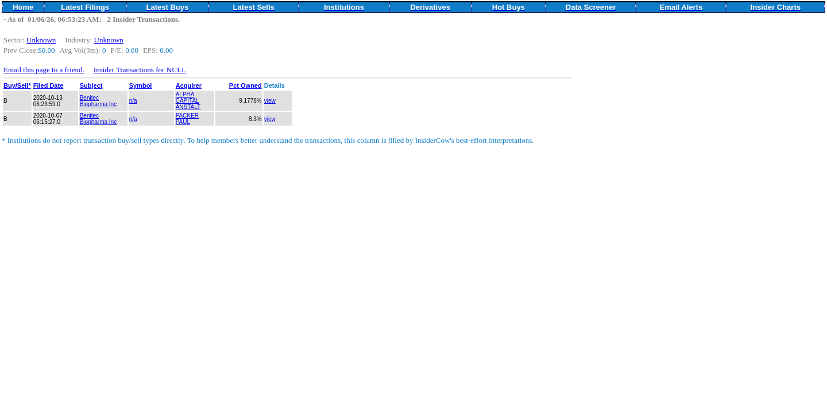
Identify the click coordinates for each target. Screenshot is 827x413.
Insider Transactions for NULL (140, 69)
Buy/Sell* (17, 85)
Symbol (140, 85)
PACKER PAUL (187, 118)
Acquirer (189, 85)
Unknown (41, 40)
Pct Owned (245, 85)
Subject (91, 85)
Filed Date (48, 85)
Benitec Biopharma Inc (98, 101)
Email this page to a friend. (43, 69)
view (270, 101)
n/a (133, 101)
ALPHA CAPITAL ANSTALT (188, 100)
